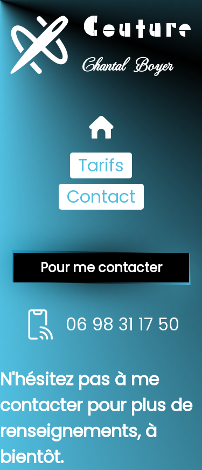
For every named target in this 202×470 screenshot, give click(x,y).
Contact (101, 196)
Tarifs (101, 165)
